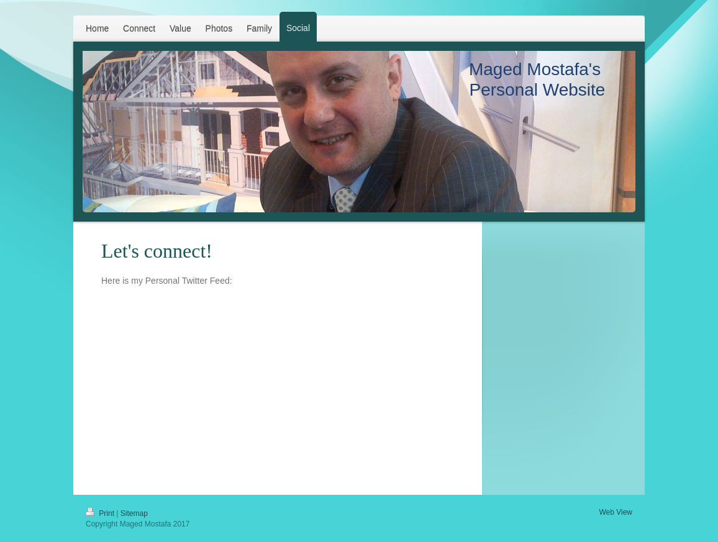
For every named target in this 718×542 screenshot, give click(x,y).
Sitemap (134, 513)
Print (101, 513)
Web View (615, 512)
